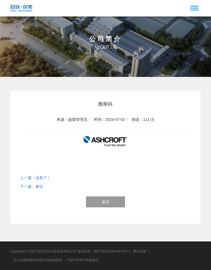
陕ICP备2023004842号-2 (112, 251)
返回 (105, 202)
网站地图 (139, 251)
